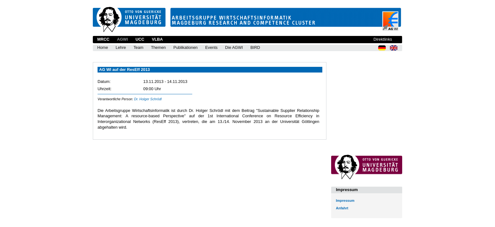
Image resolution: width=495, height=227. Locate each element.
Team (138, 47)
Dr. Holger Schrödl (148, 99)
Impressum (345, 200)
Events (211, 47)
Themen (158, 47)
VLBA (157, 39)
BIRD (255, 47)
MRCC (103, 39)
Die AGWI (234, 47)
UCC (139, 39)
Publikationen (185, 47)
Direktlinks (382, 39)
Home (102, 47)
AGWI (122, 39)
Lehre (121, 47)
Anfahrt (342, 208)
